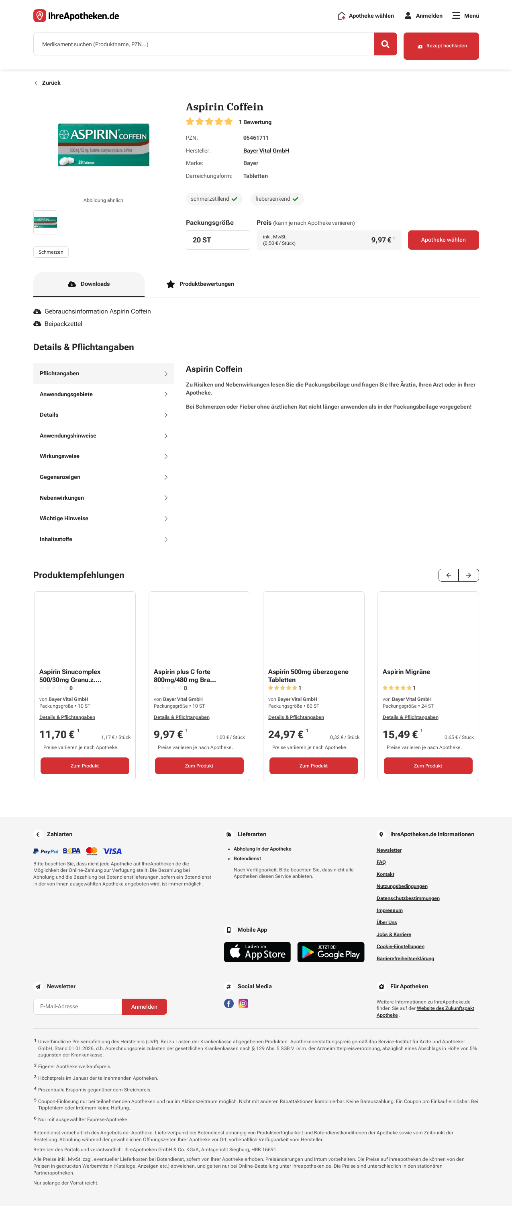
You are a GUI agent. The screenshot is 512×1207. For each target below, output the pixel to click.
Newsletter (389, 851)
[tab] (103, 374)
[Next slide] (468, 576)
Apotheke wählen (443, 241)
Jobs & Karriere (394, 935)
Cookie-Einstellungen (400, 948)
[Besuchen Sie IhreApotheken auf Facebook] (229, 1004)
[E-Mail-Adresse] (77, 1008)
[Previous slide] (449, 576)
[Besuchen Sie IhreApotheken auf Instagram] (243, 1004)
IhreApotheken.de (161, 865)
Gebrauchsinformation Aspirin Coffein (92, 313)
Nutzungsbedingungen (402, 887)
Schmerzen (51, 253)
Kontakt (385, 875)
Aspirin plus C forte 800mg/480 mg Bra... (185, 677)
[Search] (381, 45)
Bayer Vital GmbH (266, 152)
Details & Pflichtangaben (67, 719)
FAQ (381, 863)
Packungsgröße (210, 224)
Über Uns (387, 923)
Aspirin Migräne (406, 673)
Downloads (89, 286)
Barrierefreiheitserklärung (405, 960)
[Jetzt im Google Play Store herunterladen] (331, 953)
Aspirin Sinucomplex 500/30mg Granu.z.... (70, 677)
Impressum (390, 911)
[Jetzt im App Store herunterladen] (257, 953)
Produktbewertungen (200, 286)
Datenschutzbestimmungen (408, 899)
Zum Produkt (85, 767)
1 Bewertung (255, 123)
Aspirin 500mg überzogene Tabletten (308, 677)
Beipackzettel (58, 325)
